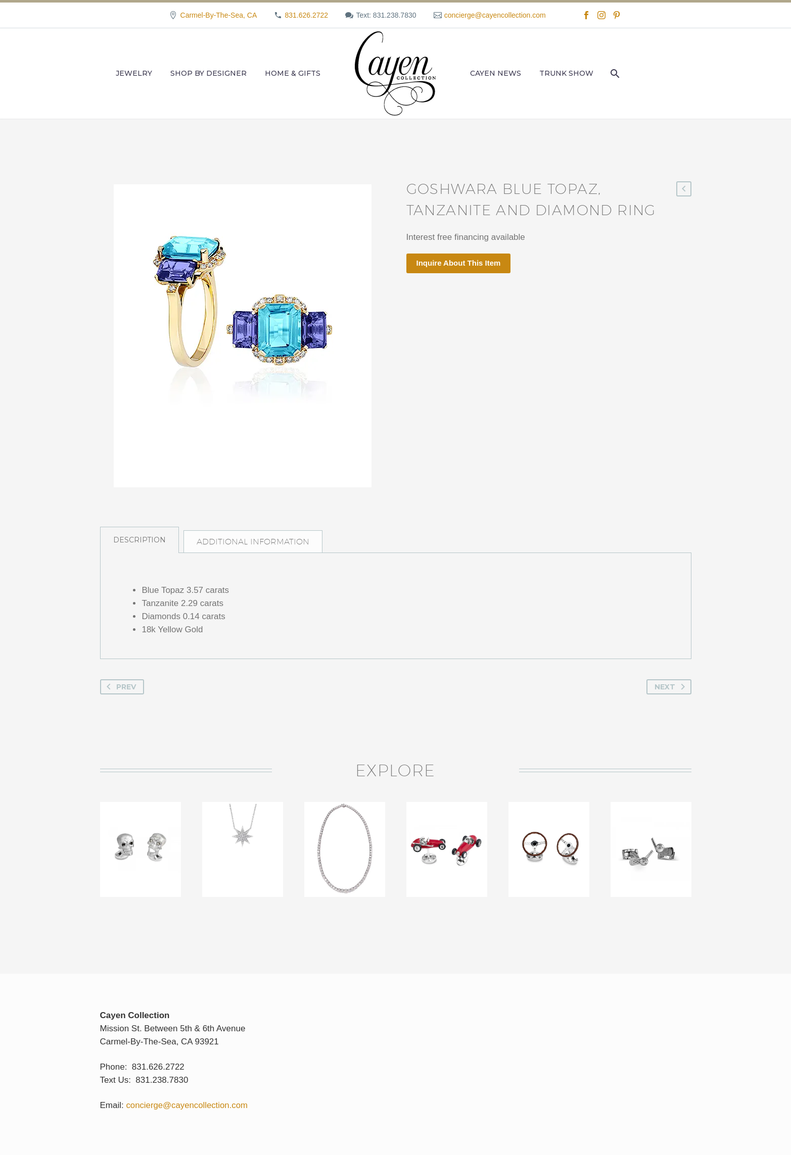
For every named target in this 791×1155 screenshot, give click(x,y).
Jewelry (134, 73)
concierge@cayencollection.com (495, 15)
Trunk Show (566, 73)
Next (672, 692)
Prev (119, 692)
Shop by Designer (208, 73)
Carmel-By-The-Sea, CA (218, 15)
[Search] (614, 73)
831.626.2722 (306, 15)
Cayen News (495, 73)
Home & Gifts (292, 73)
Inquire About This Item (458, 263)
